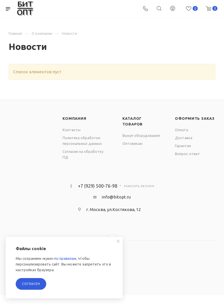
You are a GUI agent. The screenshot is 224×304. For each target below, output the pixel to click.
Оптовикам (132, 143)
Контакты (71, 130)
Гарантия (183, 146)
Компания (74, 118)
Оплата (181, 130)
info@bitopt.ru (116, 196)
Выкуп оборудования (141, 135)
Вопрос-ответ (187, 154)
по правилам (65, 258)
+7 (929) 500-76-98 (97, 186)
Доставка (183, 138)
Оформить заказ (195, 118)
